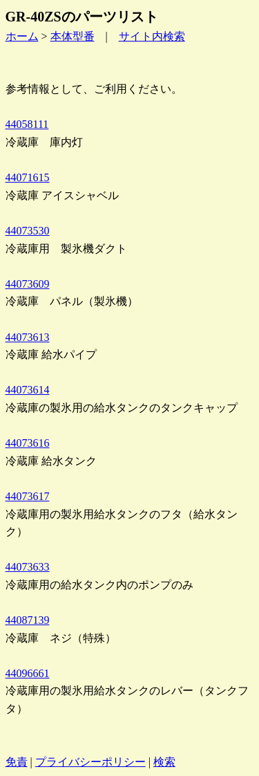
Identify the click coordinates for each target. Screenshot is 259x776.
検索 (164, 762)
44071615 (28, 177)
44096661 (28, 673)
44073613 (28, 337)
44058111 (27, 124)
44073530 (28, 231)
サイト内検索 (152, 36)
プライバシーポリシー (90, 762)
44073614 (28, 390)
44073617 (28, 496)
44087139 (28, 620)
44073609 (28, 284)
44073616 (28, 443)
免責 (17, 762)
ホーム (22, 36)
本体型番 (72, 36)
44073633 (28, 567)
